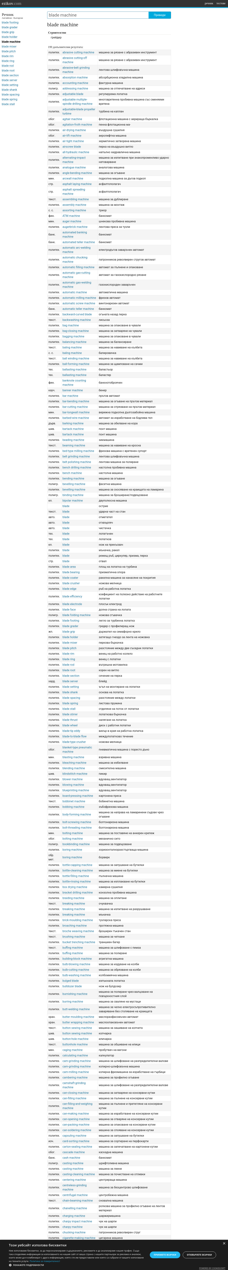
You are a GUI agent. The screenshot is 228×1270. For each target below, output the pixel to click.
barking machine (73, 423)
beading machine (73, 440)
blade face (69, 609)
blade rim (8, 56)
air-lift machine (72, 135)
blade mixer (9, 46)
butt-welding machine (76, 1009)
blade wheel (70, 725)
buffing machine (73, 947)
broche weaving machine (78, 931)
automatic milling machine (79, 297)
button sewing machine (77, 1028)
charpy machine (73, 1227)
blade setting (10, 85)
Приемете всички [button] (165, 1254)
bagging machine (73, 336)
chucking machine (74, 1232)
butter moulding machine (78, 1017)
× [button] (224, 1243)
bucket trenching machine (79, 942)
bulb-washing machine (77, 975)
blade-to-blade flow (75, 736)
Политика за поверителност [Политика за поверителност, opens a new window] (45, 1261)
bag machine (71, 325)
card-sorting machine (76, 1141)
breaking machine (74, 903)
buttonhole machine (75, 1044)
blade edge (69, 588)
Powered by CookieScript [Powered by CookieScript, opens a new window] (212, 1268)
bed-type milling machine (78, 451)
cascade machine (74, 1152)
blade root (8, 70)
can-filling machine (74, 1098)
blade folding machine (76, 615)
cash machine (71, 1157)
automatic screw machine (79, 303)
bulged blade (71, 980)
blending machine (74, 768)
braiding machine (73, 898)
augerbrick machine (75, 227)
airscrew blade (72, 146)
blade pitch (9, 51)
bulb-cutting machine (76, 969)
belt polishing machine (77, 462)
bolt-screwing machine (77, 822)
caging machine (73, 1050)
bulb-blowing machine (76, 964)
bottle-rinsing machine (77, 881)
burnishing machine (75, 994)
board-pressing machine (78, 795)
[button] (76, 1265)
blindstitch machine (75, 773)
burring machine (73, 1001)
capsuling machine (74, 1135)
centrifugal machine (75, 1195)
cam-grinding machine (77, 1061)
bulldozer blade (72, 986)
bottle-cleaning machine (78, 870)
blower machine (73, 779)
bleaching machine (74, 762)
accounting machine (75, 83)
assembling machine (76, 199)
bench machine (72, 473)
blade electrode (72, 604)
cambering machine (75, 1077)
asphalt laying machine (77, 184)
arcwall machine (73, 178)
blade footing (10, 22)
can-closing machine (76, 1092)
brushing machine (74, 936)
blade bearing (71, 572)
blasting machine (73, 757)
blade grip (8, 32)
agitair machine (72, 119)
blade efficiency (72, 596)
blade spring (9, 99)
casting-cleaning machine (79, 1174)
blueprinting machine (76, 790)
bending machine (73, 478)
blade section (10, 75)
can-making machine (76, 1113)
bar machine (70, 395)
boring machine (72, 849)
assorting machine (74, 210)
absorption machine (75, 77)
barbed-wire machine (76, 418)
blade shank (9, 89)
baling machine (72, 347)
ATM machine (71, 216)
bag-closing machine (76, 331)
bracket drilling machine (78, 892)
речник (209, 3)
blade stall (8, 104)
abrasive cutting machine (78, 52)
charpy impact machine (77, 1221)
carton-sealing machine (77, 1146)
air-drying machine (74, 130)
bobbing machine (73, 806)
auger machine (72, 221)
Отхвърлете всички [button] (199, 1254)
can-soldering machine (77, 1130)
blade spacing (10, 94)
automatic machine (75, 292)
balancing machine (74, 342)
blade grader (10, 27)
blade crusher (71, 583)
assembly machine (74, 204)
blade (66, 506)
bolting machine (73, 833)
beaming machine (74, 445)
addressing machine (75, 88)
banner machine (73, 390)
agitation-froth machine (77, 124)
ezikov (11, 3)
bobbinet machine (74, 801)
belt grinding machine (76, 456)
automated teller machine (79, 242)
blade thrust (70, 720)
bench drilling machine (77, 467)
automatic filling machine (78, 267)
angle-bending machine (77, 173)
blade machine (11, 41)
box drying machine (75, 887)
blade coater (70, 577)
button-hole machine (76, 1039)
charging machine (74, 1216)
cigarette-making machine (79, 1238)
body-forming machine (77, 814)
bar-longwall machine (76, 412)
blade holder (9, 37)
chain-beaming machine (78, 1200)
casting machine (73, 1163)
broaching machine (75, 925)
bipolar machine (73, 500)
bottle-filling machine (76, 876)
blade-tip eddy (71, 731)
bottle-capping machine (77, 865)
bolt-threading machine (77, 827)
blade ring (8, 61)
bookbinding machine (76, 844)
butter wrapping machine (78, 1022)
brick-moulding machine (78, 920)
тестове (221, 3)
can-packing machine (76, 1124)
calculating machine (75, 1055)
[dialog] (114, 1255)
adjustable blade (73, 94)
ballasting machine (74, 369)
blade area (69, 566)
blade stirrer (70, 714)
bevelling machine (74, 484)
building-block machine (77, 958)
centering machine (74, 1179)
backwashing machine (77, 320)
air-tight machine (73, 141)
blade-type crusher (74, 742)
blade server (9, 80)
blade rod (8, 65)
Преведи (159, 15)
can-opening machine (76, 1119)
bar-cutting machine (75, 407)
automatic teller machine (78, 309)
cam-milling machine (76, 1072)
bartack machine (73, 429)
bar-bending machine (76, 401)
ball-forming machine (76, 364)
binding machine (73, 495)
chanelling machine (75, 1208)
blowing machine (73, 784)
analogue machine (74, 167)
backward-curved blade (77, 314)
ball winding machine (76, 358)
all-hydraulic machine (76, 152)
